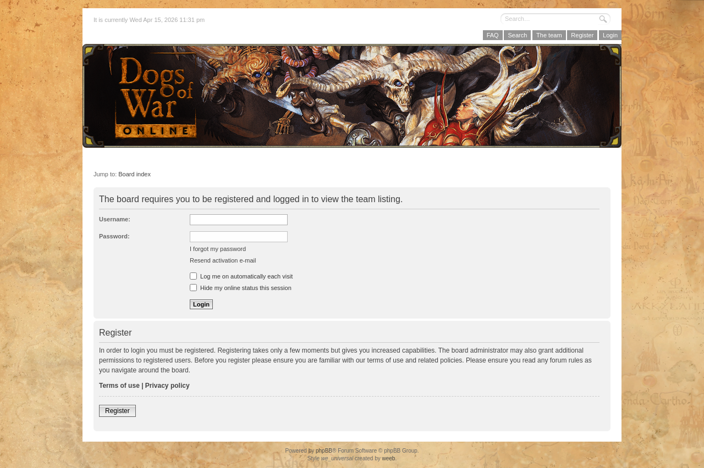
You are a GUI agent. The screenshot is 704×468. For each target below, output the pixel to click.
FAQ (493, 35)
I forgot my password (218, 249)
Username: (114, 219)
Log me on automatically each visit (241, 276)
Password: (114, 236)
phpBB (324, 451)
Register (582, 35)
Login (610, 35)
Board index (134, 174)
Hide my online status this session (241, 288)
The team (549, 35)
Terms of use (119, 385)
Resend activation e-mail (223, 260)
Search (517, 35)
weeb (388, 458)
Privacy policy (167, 385)
